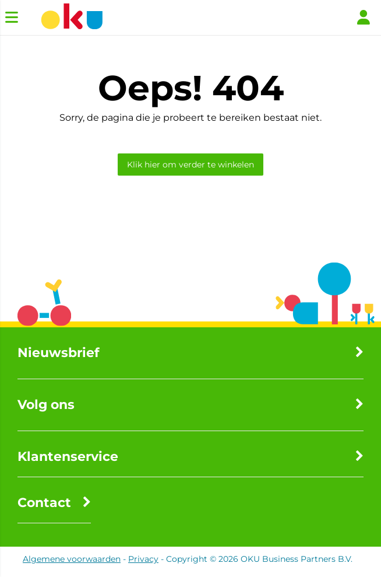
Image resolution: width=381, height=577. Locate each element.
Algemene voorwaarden (72, 559)
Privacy (143, 559)
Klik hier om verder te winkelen (190, 164)
